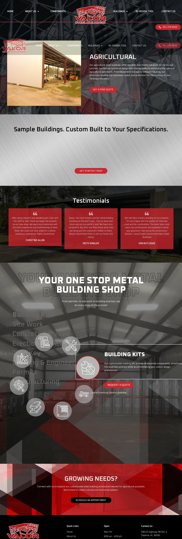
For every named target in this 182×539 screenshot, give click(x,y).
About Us (32, 11)
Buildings (120, 11)
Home (10, 11)
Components (58, 11)
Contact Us (168, 11)
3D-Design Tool (144, 11)
